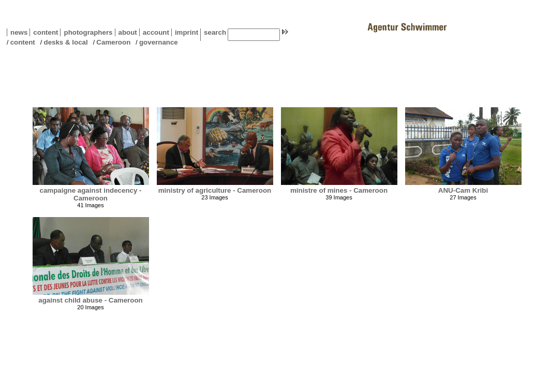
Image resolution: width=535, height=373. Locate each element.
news (18, 32)
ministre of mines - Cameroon (339, 190)
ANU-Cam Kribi (463, 190)
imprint (186, 32)
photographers (88, 32)
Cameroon (113, 42)
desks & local (65, 42)
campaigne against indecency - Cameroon (90, 194)
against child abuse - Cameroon (90, 300)
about (126, 32)
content (43, 32)
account (154, 32)
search (215, 32)
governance (158, 42)
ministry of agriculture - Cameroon (214, 190)
